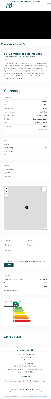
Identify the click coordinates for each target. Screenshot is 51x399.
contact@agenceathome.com (27, 366)
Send (9, 265)
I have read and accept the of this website (25, 261)
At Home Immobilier (25, 350)
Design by (36, 392)
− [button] (6, 191)
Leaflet (45, 229)
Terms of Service (41, 396)
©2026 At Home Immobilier (20, 389)
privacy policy (30, 261)
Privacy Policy (31, 396)
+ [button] (6, 188)
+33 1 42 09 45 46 (27, 363)
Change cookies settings (18, 392)
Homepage (9, 6)
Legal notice (36, 389)
